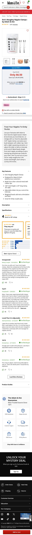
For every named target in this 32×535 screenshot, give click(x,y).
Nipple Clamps (23, 16)
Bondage (15, 16)
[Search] (16, 7)
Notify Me (26, 100)
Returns (21, 491)
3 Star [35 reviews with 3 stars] (12, 244)
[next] (29, 61)
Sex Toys (9, 16)
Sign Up (16, 472)
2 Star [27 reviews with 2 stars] (12, 246)
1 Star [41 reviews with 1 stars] (12, 248)
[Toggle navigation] (3, 3)
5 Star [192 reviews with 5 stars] (12, 241)
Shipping (5, 491)
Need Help (22, 484)
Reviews (15, 24)
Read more (23, 308)
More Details (19, 84)
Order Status (7, 484)
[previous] (3, 61)
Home (3, 16)
